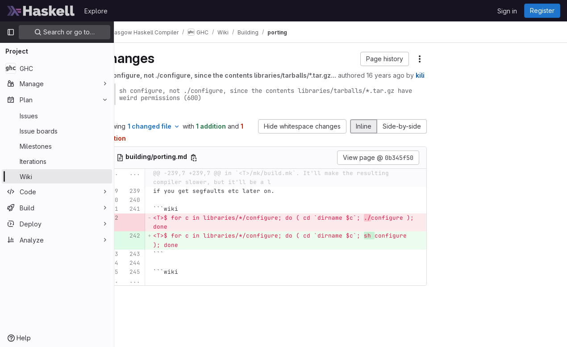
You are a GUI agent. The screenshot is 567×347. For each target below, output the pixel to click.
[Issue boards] (57, 131)
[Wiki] (57, 176)
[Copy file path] (218, 167)
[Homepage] (41, 11)
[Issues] (57, 116)
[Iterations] (57, 161)
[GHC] (57, 68)
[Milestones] (57, 146)
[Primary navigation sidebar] (11, 32)
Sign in (507, 11)
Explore (96, 11)
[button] (384, 59)
